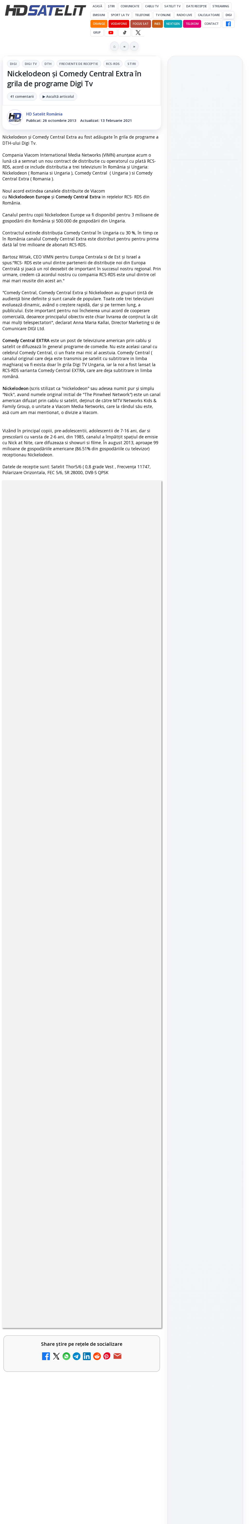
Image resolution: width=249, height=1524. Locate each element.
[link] (205, 127)
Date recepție (196, 6)
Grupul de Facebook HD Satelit (205, 602)
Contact (212, 24)
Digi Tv (31, 64)
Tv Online (163, 15)
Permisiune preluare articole (205, 797)
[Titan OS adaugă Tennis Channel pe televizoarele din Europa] (205, 275)
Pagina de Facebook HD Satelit (205, 583)
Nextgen (173, 24)
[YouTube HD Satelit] (111, 32)
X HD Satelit (205, 661)
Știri (111, 6)
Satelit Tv (172, 6)
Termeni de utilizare (205, 813)
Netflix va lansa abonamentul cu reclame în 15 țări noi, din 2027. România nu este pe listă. (205, 109)
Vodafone (119, 24)
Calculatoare (209, 15)
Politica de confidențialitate (205, 829)
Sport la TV (120, 15)
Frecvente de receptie (78, 64)
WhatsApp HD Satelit (205, 619)
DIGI (228, 15)
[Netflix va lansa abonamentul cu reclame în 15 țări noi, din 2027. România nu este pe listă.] (205, 141)
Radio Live (184, 15)
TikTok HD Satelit (205, 647)
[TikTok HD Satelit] (124, 32)
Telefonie (142, 15)
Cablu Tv (152, 6)
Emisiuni (99, 15)
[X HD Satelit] (138, 32)
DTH (48, 64)
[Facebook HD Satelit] (228, 24)
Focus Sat (141, 24)
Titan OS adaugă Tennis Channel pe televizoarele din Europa (205, 245)
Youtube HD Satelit (205, 633)
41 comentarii (22, 96)
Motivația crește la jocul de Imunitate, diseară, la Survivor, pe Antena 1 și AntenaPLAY (204, 178)
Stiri (131, 64)
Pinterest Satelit (205, 674)
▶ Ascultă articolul (58, 96)
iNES (157, 24)
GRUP (97, 32)
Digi (13, 64)
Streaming (221, 6)
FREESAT (196, 739)
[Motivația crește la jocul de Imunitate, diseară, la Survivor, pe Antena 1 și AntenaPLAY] (205, 211)
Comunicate (130, 6)
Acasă (97, 6)
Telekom (192, 24)
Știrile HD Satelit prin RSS (205, 691)
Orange (99, 24)
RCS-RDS (113, 64)
